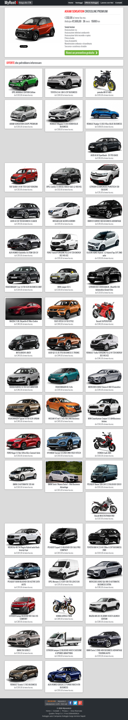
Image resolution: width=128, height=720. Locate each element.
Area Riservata (76, 711)
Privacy (65, 711)
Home (48, 711)
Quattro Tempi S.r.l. (56, 714)
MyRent (11, 2)
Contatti (56, 711)
